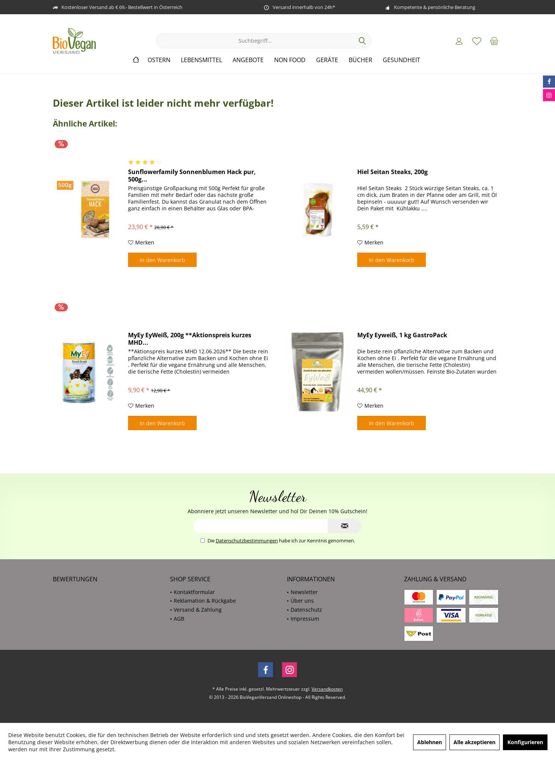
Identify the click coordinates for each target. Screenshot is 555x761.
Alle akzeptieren (474, 742)
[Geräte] (327, 60)
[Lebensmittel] (201, 60)
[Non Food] (290, 60)
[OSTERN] (159, 60)
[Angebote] (248, 60)
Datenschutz (306, 609)
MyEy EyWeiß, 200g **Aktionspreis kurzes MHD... (189, 338)
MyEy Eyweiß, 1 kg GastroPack (402, 335)
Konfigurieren (525, 742)
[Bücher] (360, 60)
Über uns (302, 600)
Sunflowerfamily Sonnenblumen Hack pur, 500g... (192, 175)
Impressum (305, 618)
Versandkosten (327, 689)
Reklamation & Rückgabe (205, 600)
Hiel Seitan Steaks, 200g (392, 172)
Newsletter (304, 592)
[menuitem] (494, 40)
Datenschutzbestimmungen (247, 540)
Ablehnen (429, 742)
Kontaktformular (194, 592)
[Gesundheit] (401, 60)
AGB (179, 618)
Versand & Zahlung (198, 609)
